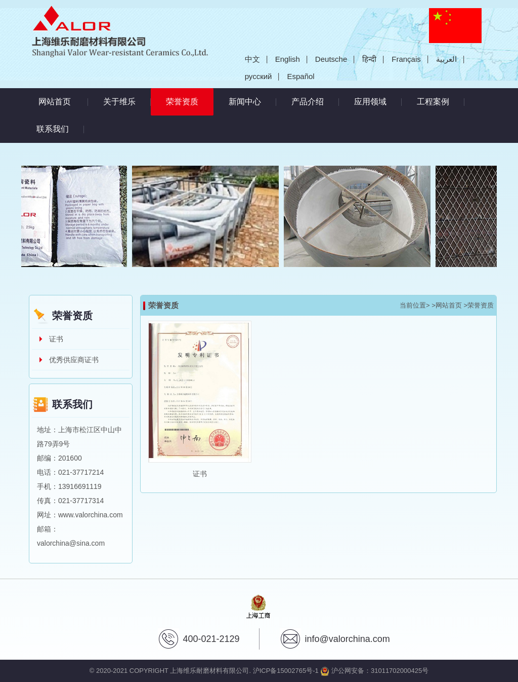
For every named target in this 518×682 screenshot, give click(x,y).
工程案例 (433, 101)
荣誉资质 (189, 97)
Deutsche (331, 59)
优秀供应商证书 (74, 360)
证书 (56, 339)
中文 (252, 59)
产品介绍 (307, 101)
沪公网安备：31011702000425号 (374, 670)
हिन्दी (369, 59)
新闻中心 (245, 101)
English (287, 59)
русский (258, 76)
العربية (446, 59)
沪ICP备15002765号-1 (286, 670)
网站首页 (54, 101)
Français (406, 59)
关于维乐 (119, 101)
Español (300, 76)
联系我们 (52, 129)
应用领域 (370, 101)
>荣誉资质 (478, 305)
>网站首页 (446, 305)
